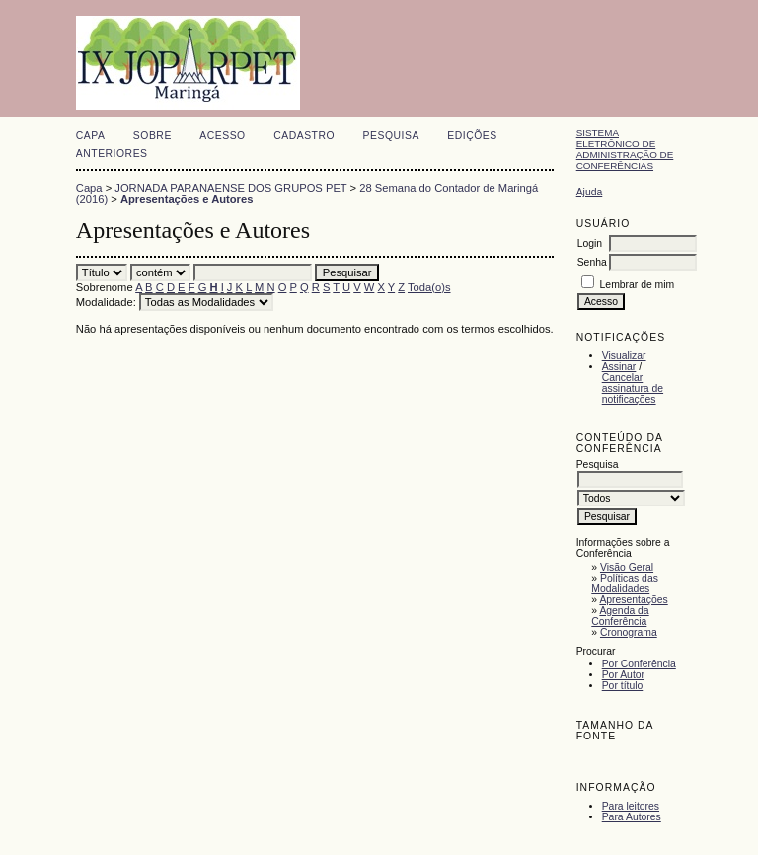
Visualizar (624, 355)
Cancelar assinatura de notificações (632, 388)
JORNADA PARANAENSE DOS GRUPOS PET (230, 188)
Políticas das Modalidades (624, 583)
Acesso (222, 135)
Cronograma (628, 632)
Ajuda (589, 192)
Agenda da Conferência (619, 616)
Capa (91, 135)
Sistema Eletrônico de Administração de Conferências (625, 149)
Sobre (152, 135)
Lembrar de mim (637, 284)
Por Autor (623, 674)
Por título (623, 685)
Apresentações (633, 599)
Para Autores (631, 817)
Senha (592, 262)
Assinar (619, 366)
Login (589, 243)
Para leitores (630, 806)
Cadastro (304, 135)
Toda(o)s (429, 287)
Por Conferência (639, 664)
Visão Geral (626, 567)
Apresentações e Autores (187, 199)
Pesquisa (391, 135)
